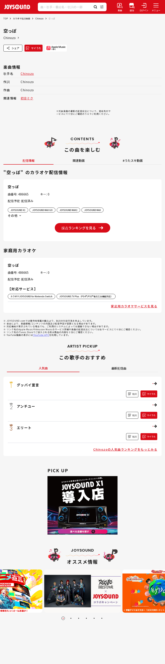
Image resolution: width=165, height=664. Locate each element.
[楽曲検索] (120, 7)
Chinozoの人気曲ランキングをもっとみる (125, 449)
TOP (5, 18)
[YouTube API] (41, 335)
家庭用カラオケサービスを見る (134, 306)
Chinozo (39, 18)
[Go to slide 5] (94, 618)
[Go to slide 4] (86, 618)
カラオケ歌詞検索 (21, 18)
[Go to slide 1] (63, 618)
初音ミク (27, 98)
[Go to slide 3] (78, 618)
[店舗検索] (132, 7)
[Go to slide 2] (70, 618)
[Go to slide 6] (101, 618)
